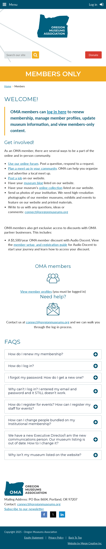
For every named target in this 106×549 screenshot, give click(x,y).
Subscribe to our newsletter (24, 509)
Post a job (15, 178)
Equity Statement (33, 537)
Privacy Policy (55, 537)
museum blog (33, 183)
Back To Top (75, 537)
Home (7, 86)
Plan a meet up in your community (32, 168)
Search (35, 55)
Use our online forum (23, 164)
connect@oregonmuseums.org (46, 212)
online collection (50, 188)
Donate (93, 55)
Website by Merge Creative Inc (85, 543)
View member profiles (36, 291)
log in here (56, 111)
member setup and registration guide (40, 245)
